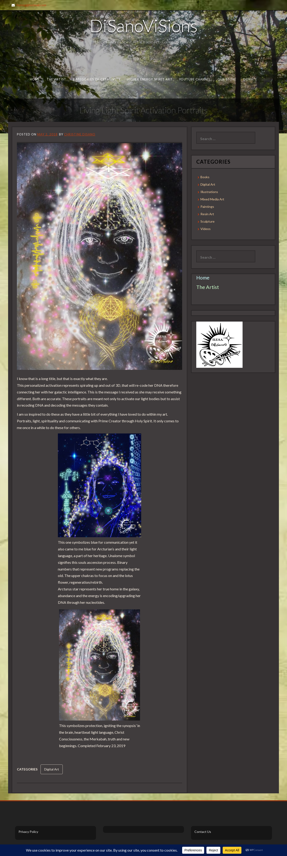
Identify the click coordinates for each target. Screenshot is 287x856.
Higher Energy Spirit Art (149, 79)
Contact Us (202, 832)
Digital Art (51, 769)
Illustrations (209, 192)
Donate (250, 79)
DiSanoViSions (144, 25)
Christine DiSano (79, 134)
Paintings (207, 207)
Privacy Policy (28, 832)
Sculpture (207, 221)
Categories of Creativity (96, 79)
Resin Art (207, 214)
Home (35, 79)
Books (204, 177)
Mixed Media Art (212, 199)
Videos (205, 229)
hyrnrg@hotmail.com (31, 5)
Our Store (227, 79)
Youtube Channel (195, 79)
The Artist (56, 79)
